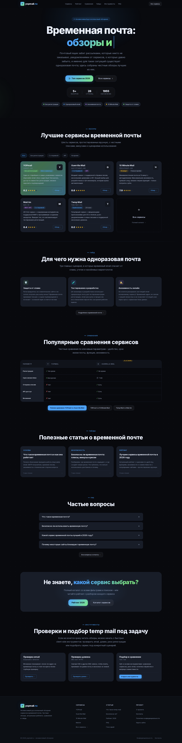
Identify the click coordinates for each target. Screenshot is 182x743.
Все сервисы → (82, 727)
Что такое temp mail (113, 710)
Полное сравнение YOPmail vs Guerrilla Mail (67, 408)
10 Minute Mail (81, 718)
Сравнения (89, 4)
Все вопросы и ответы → (91, 555)
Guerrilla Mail (80, 714)
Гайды (98, 4)
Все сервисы (155, 4)
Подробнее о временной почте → (91, 313)
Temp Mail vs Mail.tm (124, 408)
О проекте (140, 710)
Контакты (139, 714)
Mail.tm (78, 723)
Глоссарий (110, 727)
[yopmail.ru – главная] (28, 4)
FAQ (119, 4)
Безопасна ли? (111, 714)
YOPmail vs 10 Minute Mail (100, 408)
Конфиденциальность (145, 738)
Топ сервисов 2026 (79, 78)
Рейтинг (78, 4)
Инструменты (109, 4)
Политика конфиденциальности (148, 718)
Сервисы (68, 4)
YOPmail (79, 710)
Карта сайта (140, 723)
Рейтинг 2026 (78, 605)
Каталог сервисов (101, 605)
